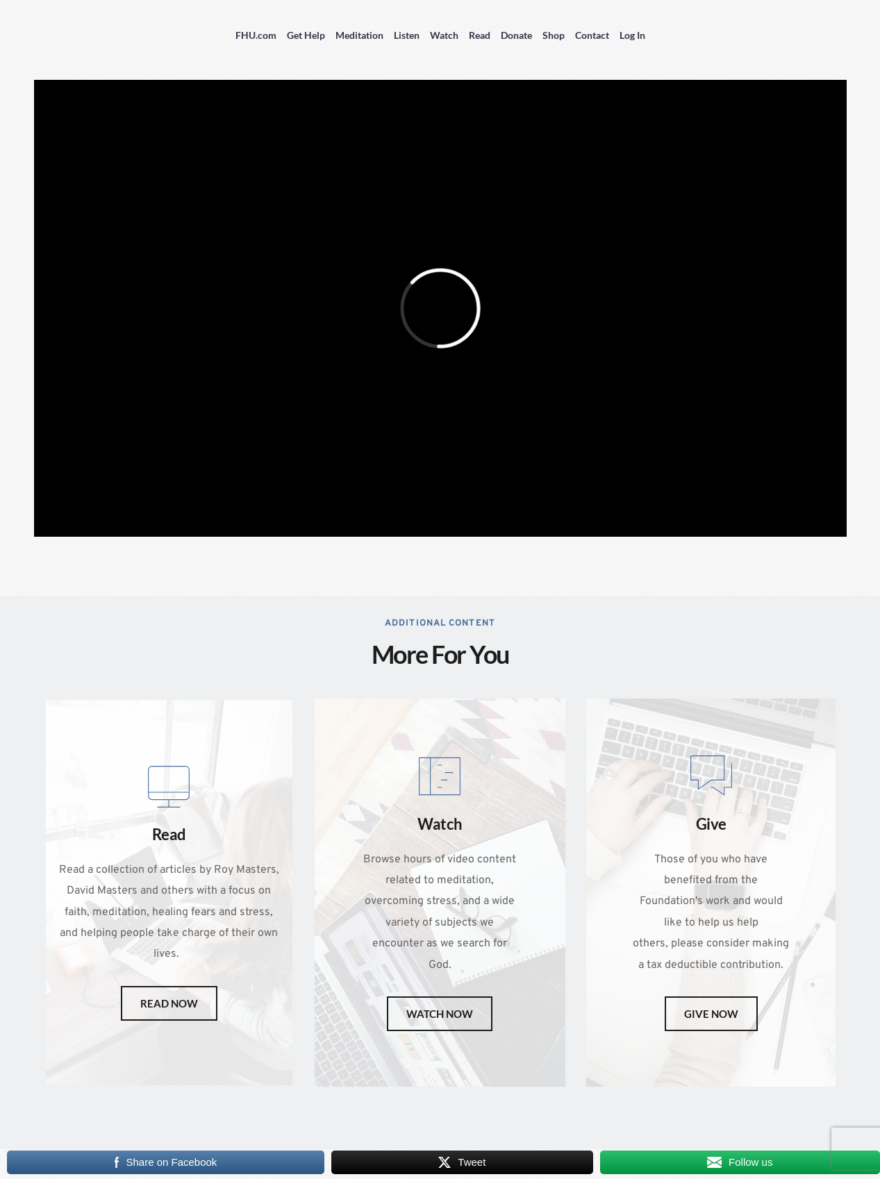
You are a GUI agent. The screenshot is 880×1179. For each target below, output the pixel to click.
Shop (553, 35)
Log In (632, 35)
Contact (592, 35)
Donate (516, 35)
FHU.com (255, 35)
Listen (407, 35)
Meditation (359, 35)
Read (479, 35)
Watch (444, 35)
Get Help (306, 35)
